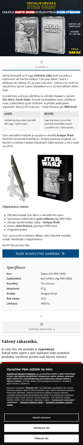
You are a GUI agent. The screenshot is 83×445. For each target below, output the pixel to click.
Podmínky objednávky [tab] (41, 327)
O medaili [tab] (41, 64)
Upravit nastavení (41, 417)
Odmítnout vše (42, 428)
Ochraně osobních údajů (31, 402)
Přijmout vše (42, 438)
